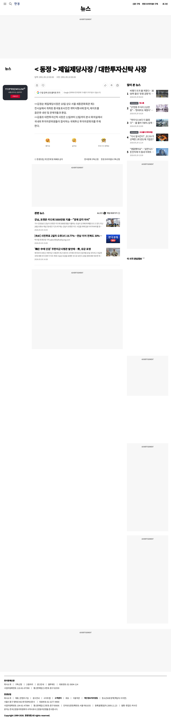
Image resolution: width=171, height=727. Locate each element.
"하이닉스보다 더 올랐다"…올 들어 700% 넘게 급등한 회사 (142, 122)
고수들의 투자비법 (141, 132)
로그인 (165, 3)
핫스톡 (137, 103)
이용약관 (76, 698)
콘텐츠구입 (24, 698)
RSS (67, 698)
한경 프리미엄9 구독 (150, 3)
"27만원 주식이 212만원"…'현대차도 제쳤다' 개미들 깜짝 (141, 110)
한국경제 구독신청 (91, 159)
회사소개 (7, 684)
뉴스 (8, 68)
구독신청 (18, 684)
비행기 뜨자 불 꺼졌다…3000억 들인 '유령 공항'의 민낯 (142, 93)
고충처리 (29, 684)
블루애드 (51, 684)
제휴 (17, 698)
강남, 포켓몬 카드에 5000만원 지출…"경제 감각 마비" (62, 219)
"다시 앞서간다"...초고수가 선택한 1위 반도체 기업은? (142, 138)
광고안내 (40, 684)
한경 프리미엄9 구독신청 (110, 159)
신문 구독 (136, 3)
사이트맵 (47, 698)
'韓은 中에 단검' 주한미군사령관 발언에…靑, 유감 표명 (62, 249)
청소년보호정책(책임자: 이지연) (114, 698)
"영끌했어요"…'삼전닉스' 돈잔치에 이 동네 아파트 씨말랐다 (142, 152)
